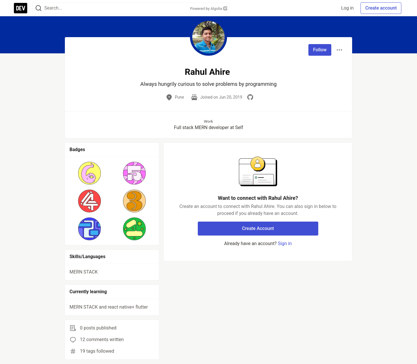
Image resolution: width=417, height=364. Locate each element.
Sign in (285, 243)
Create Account (258, 228)
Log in (347, 8)
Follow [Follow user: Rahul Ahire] (320, 49)
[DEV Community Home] (20, 8)
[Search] (38, 8)
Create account (381, 8)
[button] (90, 173)
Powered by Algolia (208, 8)
